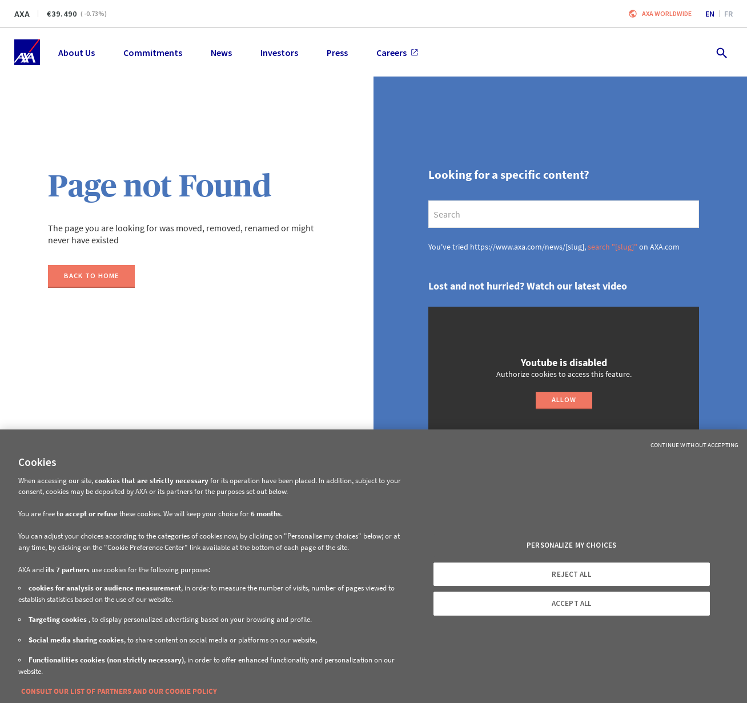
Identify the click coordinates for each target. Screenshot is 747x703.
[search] (563, 214)
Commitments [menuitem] (152, 52)
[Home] (27, 52)
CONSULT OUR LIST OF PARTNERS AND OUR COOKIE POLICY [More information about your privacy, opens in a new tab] (119, 691)
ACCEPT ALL (571, 603)
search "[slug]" (612, 247)
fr (728, 14)
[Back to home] (91, 276)
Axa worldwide (667, 13)
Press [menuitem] (337, 52)
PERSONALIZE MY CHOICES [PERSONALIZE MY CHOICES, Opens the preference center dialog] (571, 545)
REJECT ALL (571, 574)
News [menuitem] (221, 52)
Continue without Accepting (694, 445)
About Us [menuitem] (76, 52)
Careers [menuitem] (397, 52)
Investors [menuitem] (279, 52)
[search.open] (721, 52)
